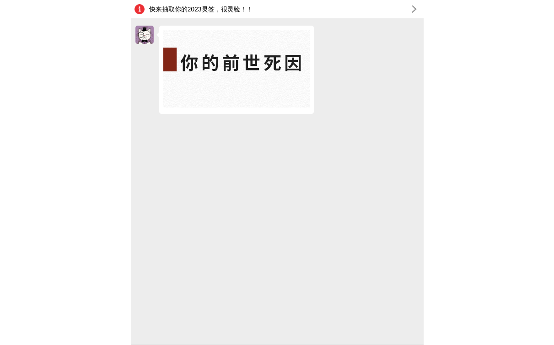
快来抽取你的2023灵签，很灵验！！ (285, 10)
